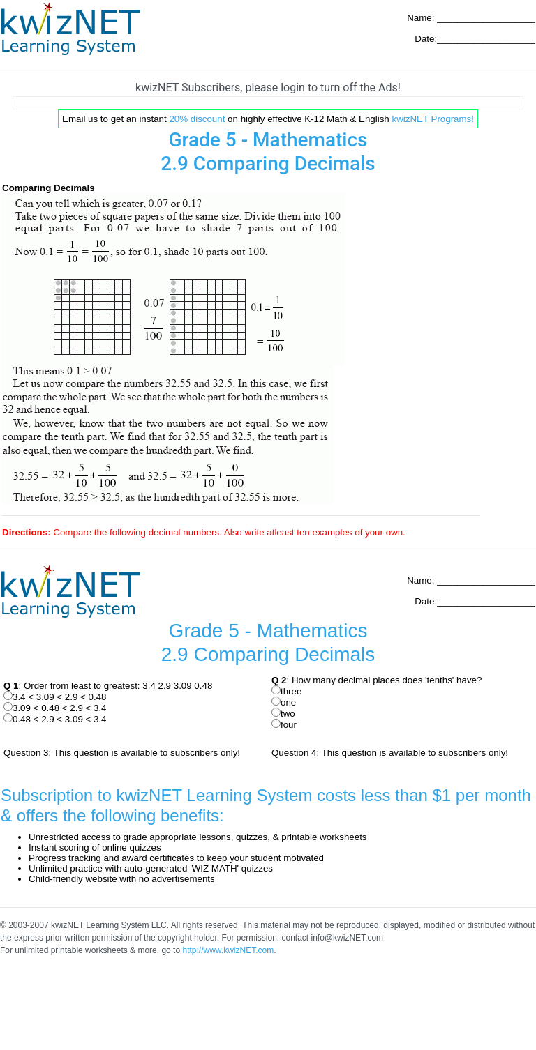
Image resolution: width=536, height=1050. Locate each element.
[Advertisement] (268, 103)
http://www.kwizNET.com (228, 950)
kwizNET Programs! (433, 119)
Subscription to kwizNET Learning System (156, 795)
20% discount (197, 119)
